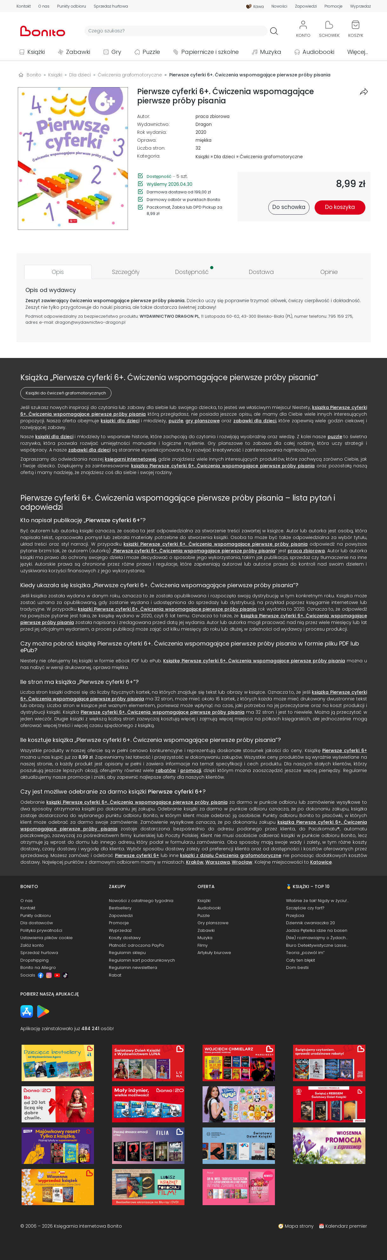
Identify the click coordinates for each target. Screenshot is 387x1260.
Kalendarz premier (346, 1226)
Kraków (195, 862)
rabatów (166, 770)
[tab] (58, 272)
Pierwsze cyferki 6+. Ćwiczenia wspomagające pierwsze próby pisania (194, 551)
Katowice (321, 862)
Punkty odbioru (71, 6)
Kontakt (24, 6)
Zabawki (78, 52)
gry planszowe (202, 421)
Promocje (333, 6)
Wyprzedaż (360, 6)
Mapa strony (299, 1226)
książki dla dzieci (120, 421)
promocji (190, 770)
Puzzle (151, 52)
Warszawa (217, 862)
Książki (36, 52)
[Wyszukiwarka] (176, 31)
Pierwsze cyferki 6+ (113, 520)
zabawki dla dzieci (254, 421)
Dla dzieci (224, 156)
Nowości (279, 6)
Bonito (34, 75)
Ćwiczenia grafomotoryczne (271, 156)
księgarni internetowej (130, 459)
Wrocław (242, 862)
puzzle (176, 421)
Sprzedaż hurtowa (111, 6)
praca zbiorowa (213, 116)
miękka (203, 140)
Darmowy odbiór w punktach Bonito (183, 200)
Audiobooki (318, 52)
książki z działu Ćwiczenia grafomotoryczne (230, 855)
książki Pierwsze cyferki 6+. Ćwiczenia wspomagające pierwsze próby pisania (215, 544)
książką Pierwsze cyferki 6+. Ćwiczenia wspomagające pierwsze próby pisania (223, 466)
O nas (44, 6)
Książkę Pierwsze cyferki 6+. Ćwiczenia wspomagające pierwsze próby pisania (254, 661)
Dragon (204, 124)
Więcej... (357, 52)
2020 (201, 132)
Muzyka (270, 52)
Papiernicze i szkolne (210, 52)
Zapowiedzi (306, 6)
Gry (116, 52)
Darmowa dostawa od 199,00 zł (179, 192)
